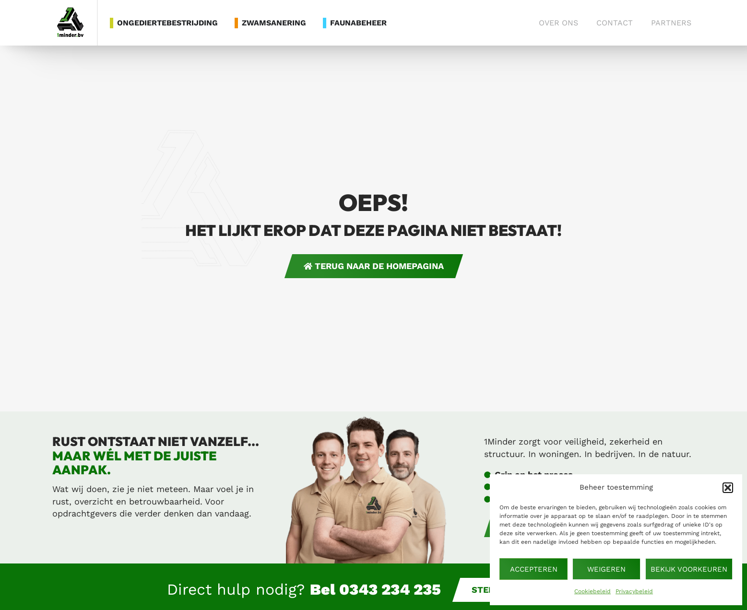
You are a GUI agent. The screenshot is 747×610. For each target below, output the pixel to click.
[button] (728, 488)
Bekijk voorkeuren (689, 569)
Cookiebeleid (592, 591)
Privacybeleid (634, 591)
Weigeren (606, 569)
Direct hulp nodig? (304, 589)
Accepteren (533, 569)
